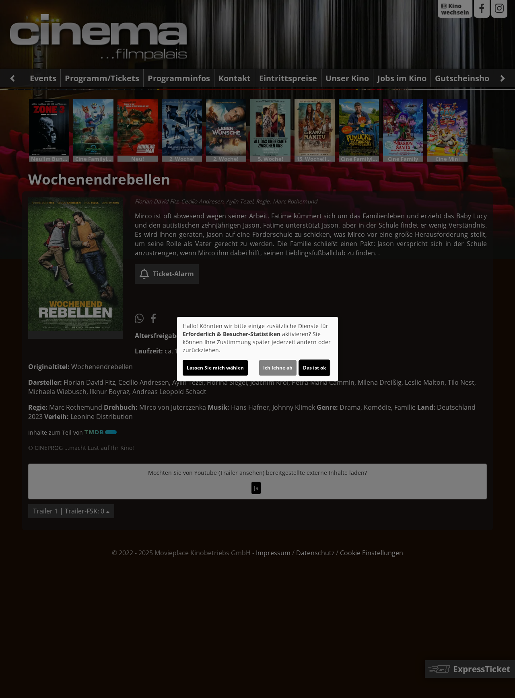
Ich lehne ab (278, 367)
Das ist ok (314, 367)
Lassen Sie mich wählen (215, 367)
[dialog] (257, 349)
